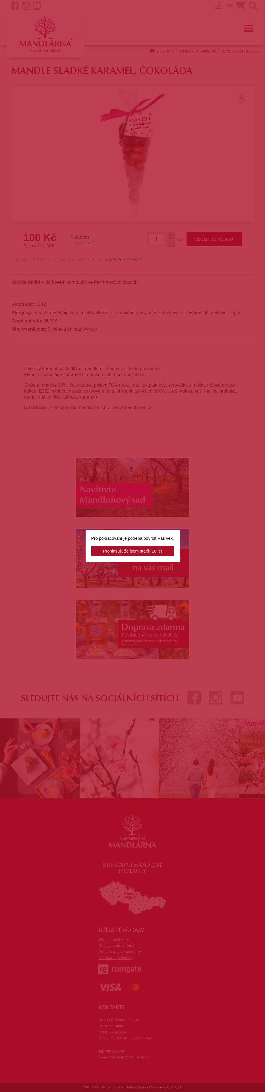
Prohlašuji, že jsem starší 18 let (132, 551)
